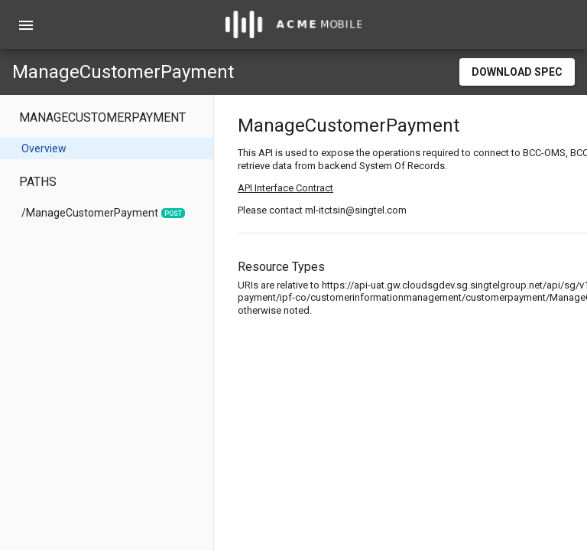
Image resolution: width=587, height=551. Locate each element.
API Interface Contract (285, 188)
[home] (293, 24)
